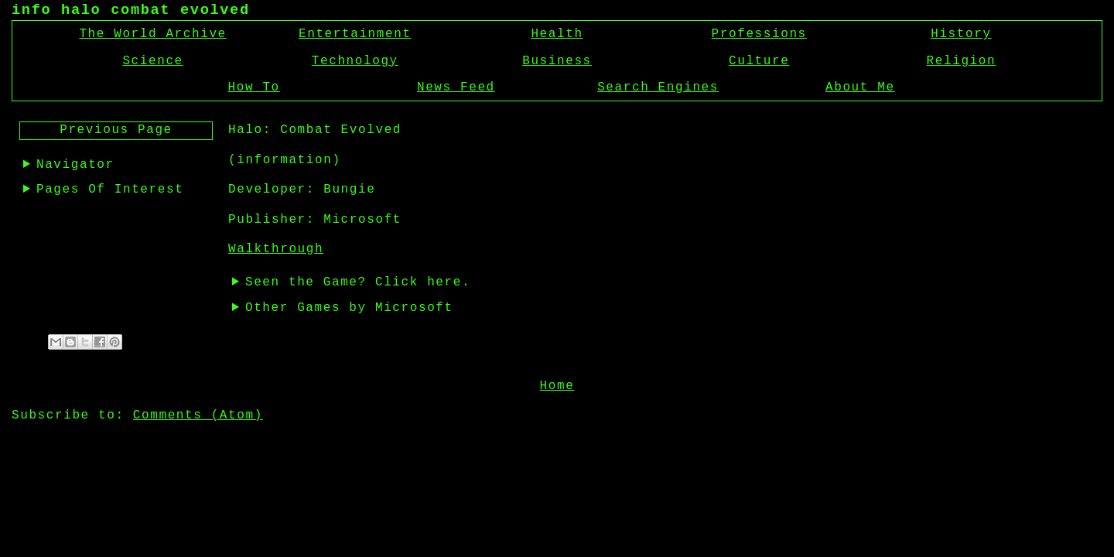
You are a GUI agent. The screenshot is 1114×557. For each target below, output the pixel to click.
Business (557, 61)
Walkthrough (275, 249)
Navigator (75, 164)
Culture (759, 61)
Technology (355, 61)
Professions (759, 34)
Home (557, 384)
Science (152, 61)
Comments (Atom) (198, 413)
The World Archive (152, 34)
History (961, 34)
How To (254, 87)
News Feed (456, 87)
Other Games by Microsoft (349, 307)
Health (557, 34)
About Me (860, 87)
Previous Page (116, 129)
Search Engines (658, 87)
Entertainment (355, 34)
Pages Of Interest (109, 189)
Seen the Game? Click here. (357, 282)
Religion (961, 61)
